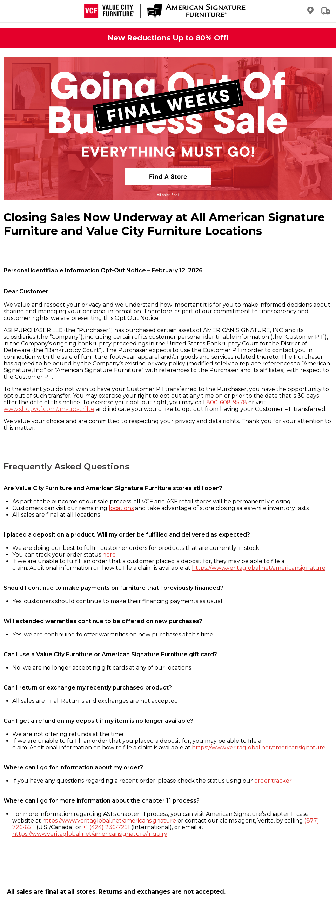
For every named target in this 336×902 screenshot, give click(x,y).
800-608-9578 (226, 402)
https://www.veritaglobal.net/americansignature (258, 568)
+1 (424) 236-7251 (106, 827)
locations (121, 508)
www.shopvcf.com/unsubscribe (49, 409)
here (109, 554)
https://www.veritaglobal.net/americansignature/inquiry (89, 834)
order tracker (273, 780)
